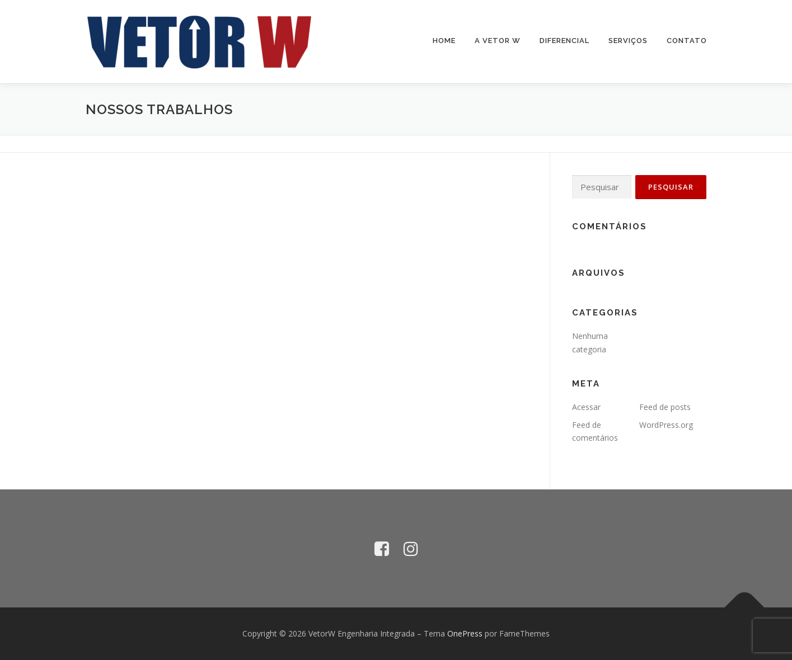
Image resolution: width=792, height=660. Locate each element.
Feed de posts (665, 407)
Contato (687, 40)
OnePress (464, 633)
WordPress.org (666, 424)
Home (444, 40)
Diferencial (564, 40)
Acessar (586, 407)
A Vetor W (498, 40)
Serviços (628, 40)
